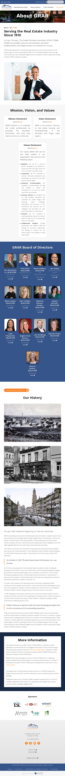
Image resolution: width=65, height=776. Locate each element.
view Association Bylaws (37, 650)
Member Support (40, 2)
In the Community (48, 7)
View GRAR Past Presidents (15, 390)
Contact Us (31, 750)
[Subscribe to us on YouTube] (34, 743)
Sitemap (10, 769)
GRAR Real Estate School (20, 7)
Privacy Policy (18, 769)
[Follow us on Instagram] (38, 743)
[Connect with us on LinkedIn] (30, 743)
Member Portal (54, 2)
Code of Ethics (10, 665)
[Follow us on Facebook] (26, 743)
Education (32, 752)
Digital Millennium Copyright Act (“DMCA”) (36, 769)
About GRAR (59, 7)
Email (10, 279)
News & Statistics (35, 7)
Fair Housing (54, 769)
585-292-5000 (5, 2)
